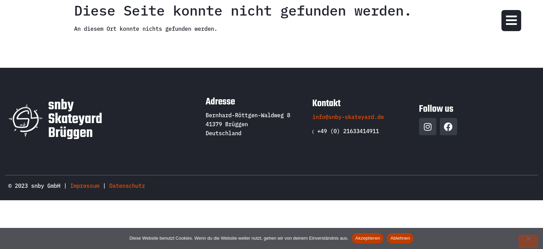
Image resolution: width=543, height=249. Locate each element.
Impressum (85, 185)
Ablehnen (400, 238)
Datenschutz (127, 185)
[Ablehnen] (528, 241)
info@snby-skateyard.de (348, 116)
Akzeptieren (367, 238)
